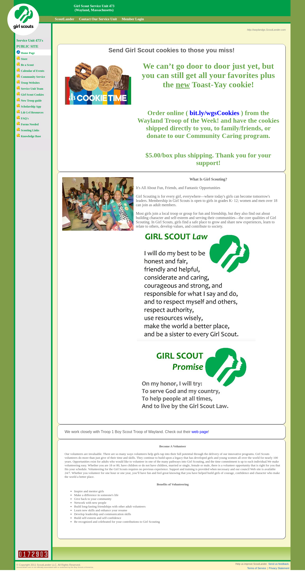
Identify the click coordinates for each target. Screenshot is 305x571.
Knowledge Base (28, 136)
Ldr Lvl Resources (29, 112)
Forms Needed (27, 124)
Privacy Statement (279, 568)
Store (21, 59)
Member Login (133, 19)
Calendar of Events (30, 71)
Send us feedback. (278, 563)
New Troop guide (29, 100)
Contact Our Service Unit (98, 19)
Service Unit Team (29, 88)
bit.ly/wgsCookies (214, 113)
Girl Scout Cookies (30, 94)
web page (199, 432)
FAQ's (22, 118)
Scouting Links (27, 130)
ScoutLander (64, 19)
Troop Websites (28, 82)
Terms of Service (256, 568)
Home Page (25, 53)
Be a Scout (25, 65)
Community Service (30, 76)
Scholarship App (28, 106)
